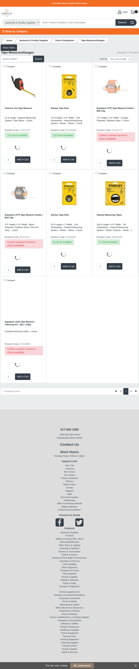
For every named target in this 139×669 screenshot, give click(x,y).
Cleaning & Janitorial (69, 548)
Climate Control (69, 646)
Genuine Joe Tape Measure (18, 108)
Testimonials (69, 500)
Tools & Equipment (69, 633)
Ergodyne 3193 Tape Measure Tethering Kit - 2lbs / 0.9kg (19, 323)
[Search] (78, 22)
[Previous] (121, 391)
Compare (10, 66)
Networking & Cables (69, 604)
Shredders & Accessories (69, 620)
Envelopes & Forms (69, 570)
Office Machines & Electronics (70, 607)
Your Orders (69, 475)
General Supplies (69, 577)
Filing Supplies (69, 573)
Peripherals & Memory (69, 611)
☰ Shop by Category (14, 31)
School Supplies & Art (69, 592)
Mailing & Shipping (69, 580)
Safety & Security (64, 539)
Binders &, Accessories (69, 551)
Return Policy (69, 484)
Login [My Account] (123, 12)
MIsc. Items (78, 539)
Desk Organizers (69, 567)
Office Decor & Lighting (69, 545)
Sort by (103, 59)
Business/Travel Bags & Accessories (69, 558)
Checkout (69, 468)
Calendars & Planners (69, 561)
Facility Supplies (69, 649)
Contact (69, 487)
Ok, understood (82, 665)
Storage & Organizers (69, 586)
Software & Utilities (69, 623)
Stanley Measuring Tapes (109, 215)
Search (38, 59)
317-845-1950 (69, 429)
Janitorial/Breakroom (69, 542)
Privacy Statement (69, 478)
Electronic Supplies (69, 532)
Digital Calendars (69, 506)
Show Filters (8, 47)
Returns (69, 481)
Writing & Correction (63, 595)
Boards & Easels (69, 554)
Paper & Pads (69, 583)
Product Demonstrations (69, 510)
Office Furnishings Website (69, 503)
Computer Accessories (69, 598)
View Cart (69, 465)
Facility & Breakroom (69, 627)
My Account (69, 472)
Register (69, 491)
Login (69, 494)
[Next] (130, 391)
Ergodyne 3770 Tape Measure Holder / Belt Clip (116, 109)
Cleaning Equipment (69, 639)
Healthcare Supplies (69, 630)
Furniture (69, 535)
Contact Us (69, 444)
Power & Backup (69, 614)
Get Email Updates (69, 497)
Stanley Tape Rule (60, 108)
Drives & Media (69, 601)
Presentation (79, 595)
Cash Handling (69, 564)
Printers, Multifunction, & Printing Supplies (69, 617)
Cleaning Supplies (69, 642)
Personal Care (69, 636)
